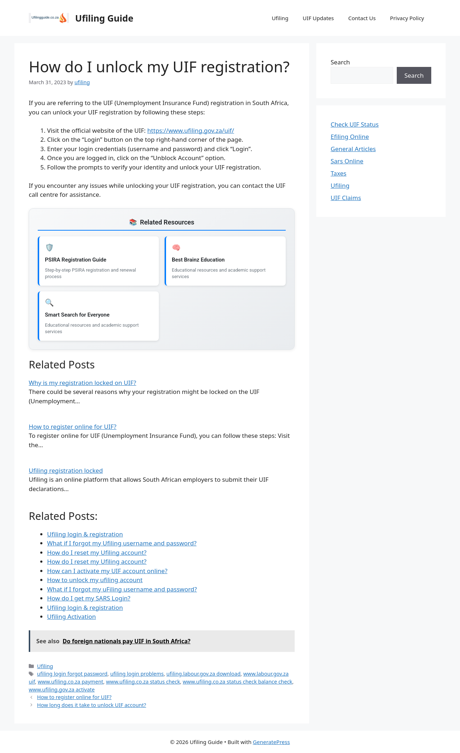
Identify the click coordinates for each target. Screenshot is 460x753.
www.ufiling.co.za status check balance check (237, 681)
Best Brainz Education (198, 260)
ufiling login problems (137, 673)
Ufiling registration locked (66, 470)
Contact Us (362, 18)
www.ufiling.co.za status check (143, 681)
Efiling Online (350, 136)
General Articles (353, 149)
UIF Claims (346, 198)
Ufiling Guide (104, 18)
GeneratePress (271, 741)
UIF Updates (318, 18)
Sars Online (347, 161)
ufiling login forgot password (72, 673)
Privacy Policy (407, 18)
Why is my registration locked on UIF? (82, 382)
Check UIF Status (355, 124)
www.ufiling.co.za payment (70, 681)
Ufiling (280, 18)
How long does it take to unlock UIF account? (91, 705)
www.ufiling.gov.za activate (62, 689)
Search (340, 62)
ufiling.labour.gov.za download (203, 673)
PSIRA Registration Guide (75, 260)
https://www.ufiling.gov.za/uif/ (190, 130)
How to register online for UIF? (72, 426)
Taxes (338, 173)
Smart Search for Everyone (77, 315)
